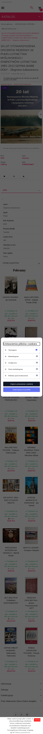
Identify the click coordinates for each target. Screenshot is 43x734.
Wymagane (12, 350)
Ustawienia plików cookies (20, 343)
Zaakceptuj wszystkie (21, 389)
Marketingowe (13, 356)
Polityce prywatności (22, 732)
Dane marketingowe (15, 369)
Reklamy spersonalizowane (18, 376)
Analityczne (12, 363)
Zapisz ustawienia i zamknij (21, 384)
